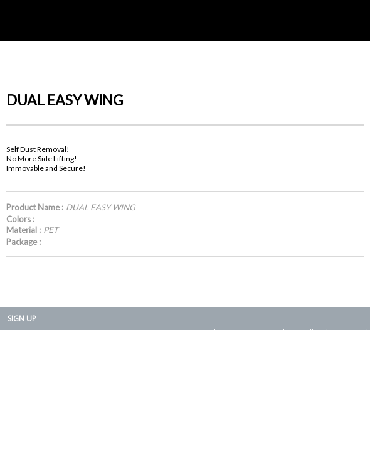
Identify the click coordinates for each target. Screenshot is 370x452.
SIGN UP (22, 318)
